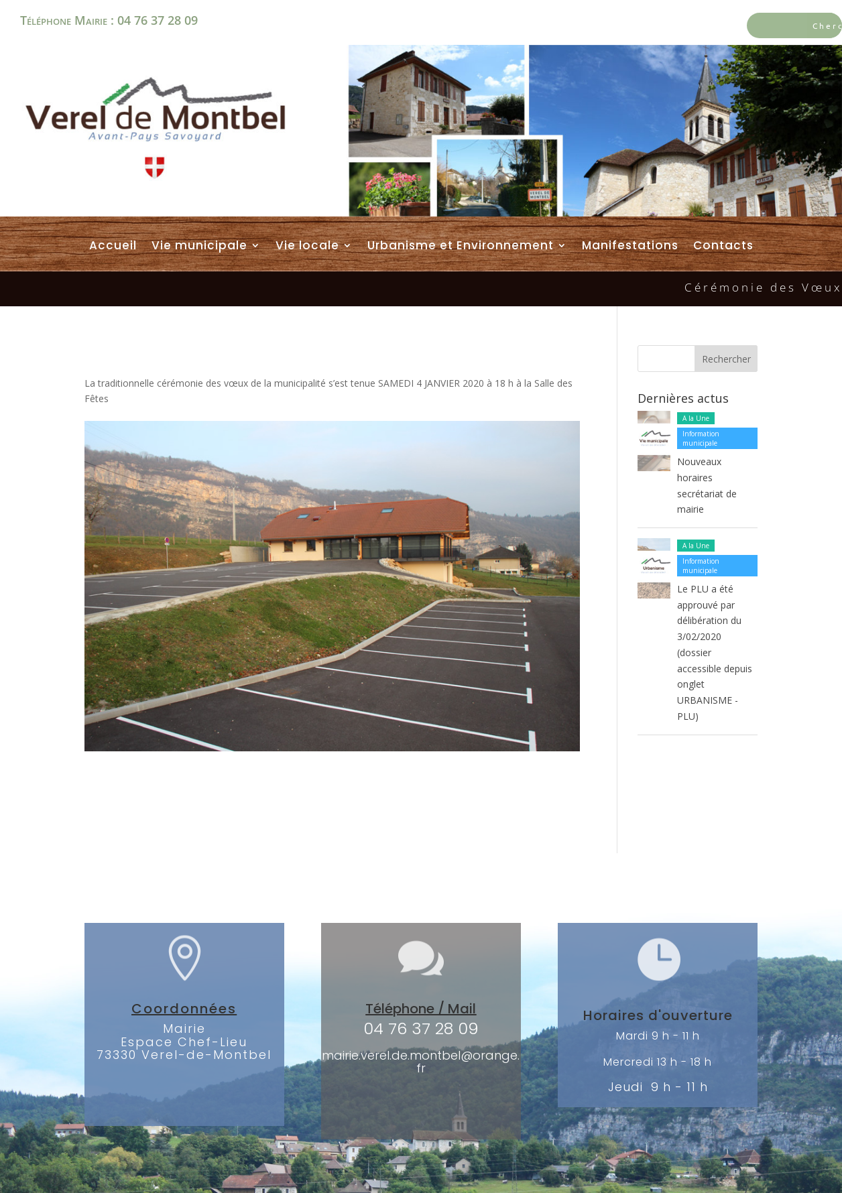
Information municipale (700, 438)
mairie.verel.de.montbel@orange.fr (421, 1062)
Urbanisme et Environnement (460, 246)
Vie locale (307, 246)
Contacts (723, 246)
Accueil (113, 246)
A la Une (695, 418)
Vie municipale (199, 246)
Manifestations (630, 246)
